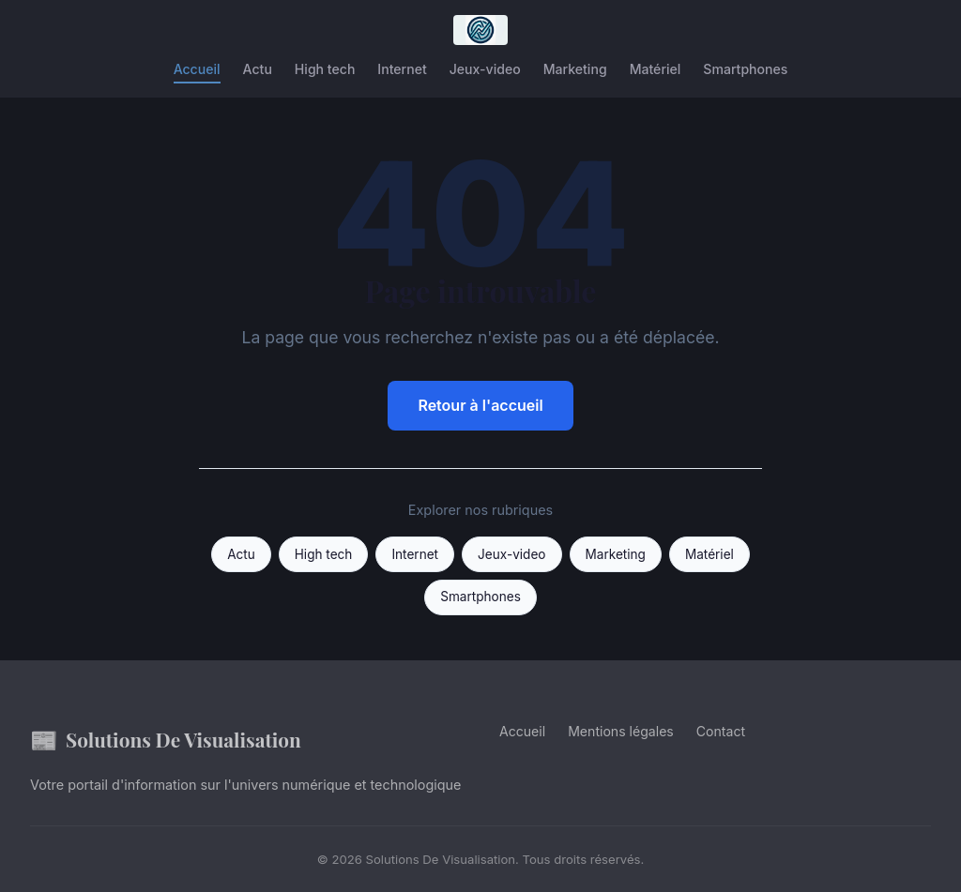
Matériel (655, 69)
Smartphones (745, 69)
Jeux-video (485, 69)
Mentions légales (621, 731)
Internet (401, 69)
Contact (720, 731)
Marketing (575, 69)
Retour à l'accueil (480, 405)
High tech (325, 69)
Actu (257, 69)
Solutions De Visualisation (165, 739)
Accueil (197, 69)
